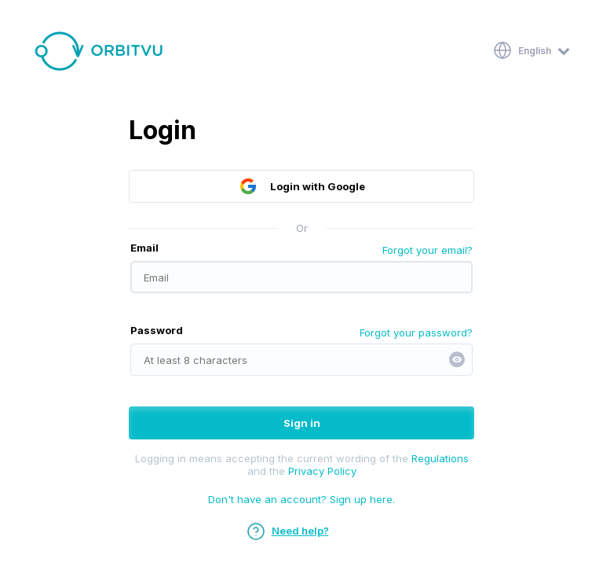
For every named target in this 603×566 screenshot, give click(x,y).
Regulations (440, 458)
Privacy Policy (322, 471)
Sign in (301, 423)
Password (156, 330)
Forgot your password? (416, 332)
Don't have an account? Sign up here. (301, 499)
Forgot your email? (427, 250)
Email (144, 247)
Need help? (288, 530)
